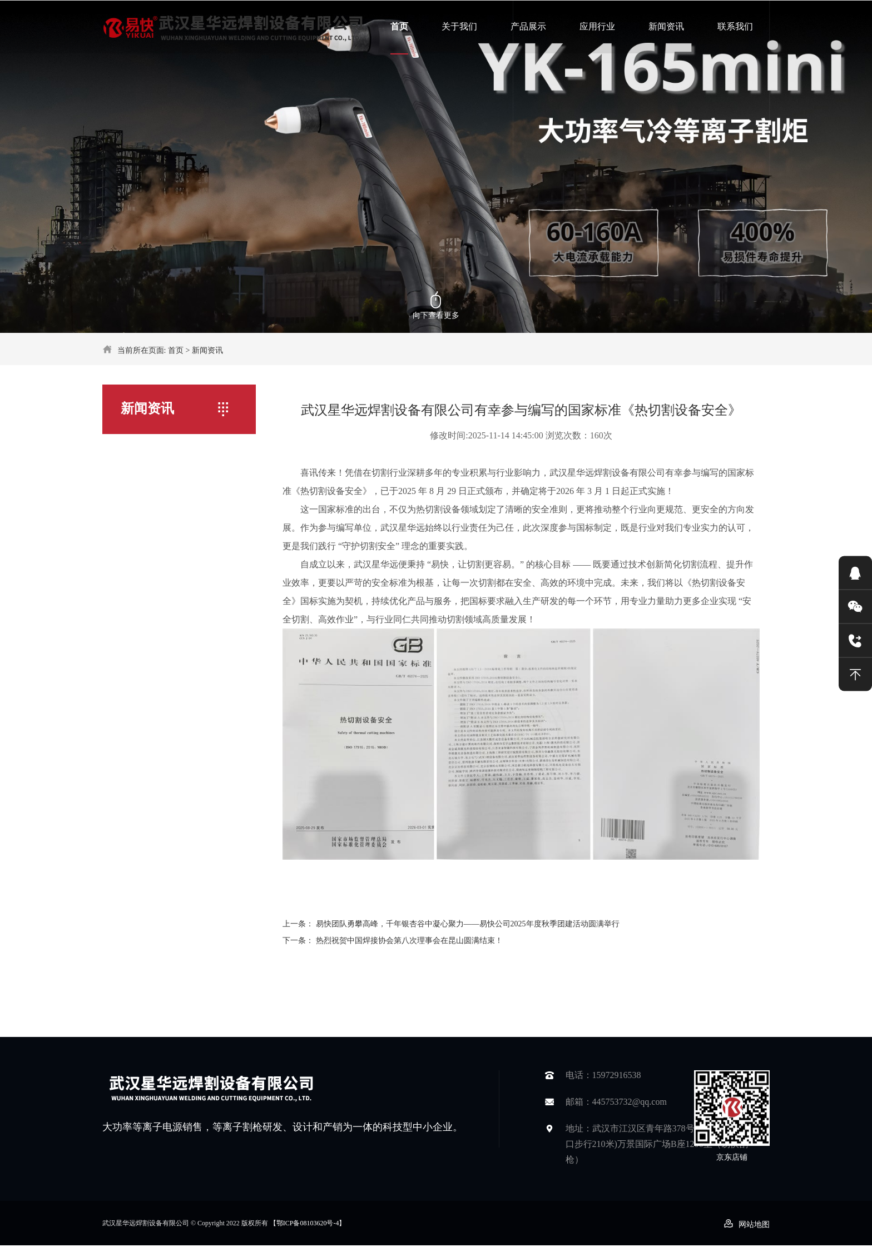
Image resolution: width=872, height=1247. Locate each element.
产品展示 (528, 26)
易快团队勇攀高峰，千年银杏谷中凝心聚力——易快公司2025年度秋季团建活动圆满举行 (468, 924)
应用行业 (597, 26)
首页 (399, 26)
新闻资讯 (666, 26)
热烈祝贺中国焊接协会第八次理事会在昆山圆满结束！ (409, 940)
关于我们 (459, 26)
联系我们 (735, 26)
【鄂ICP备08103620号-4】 (308, 1223)
